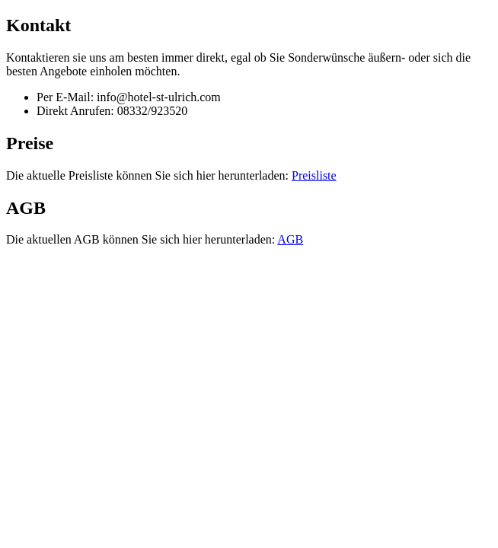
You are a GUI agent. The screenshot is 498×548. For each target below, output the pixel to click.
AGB (290, 239)
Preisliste (314, 175)
